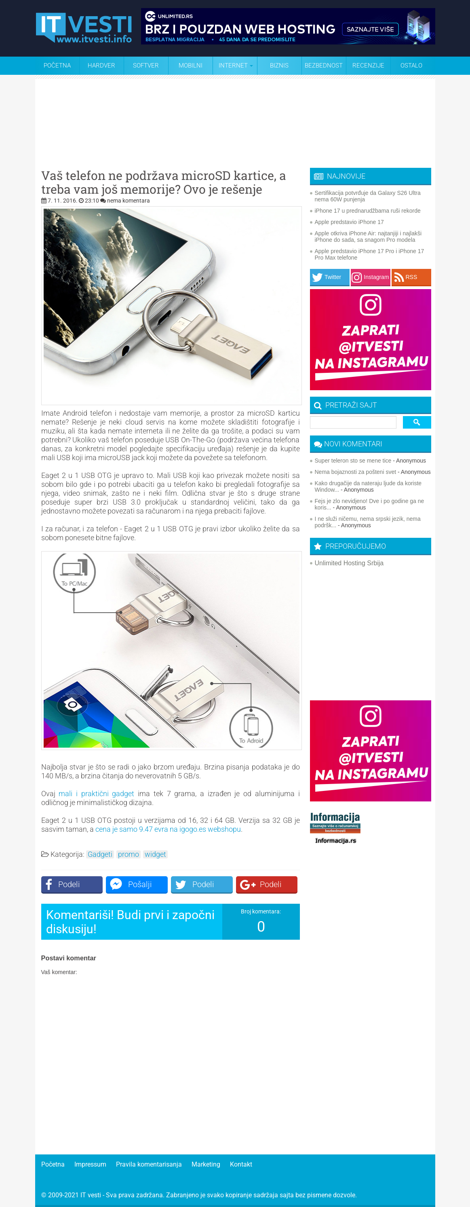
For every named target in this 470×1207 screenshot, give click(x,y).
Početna (57, 65)
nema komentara (128, 200)
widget (155, 854)
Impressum (90, 1164)
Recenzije (368, 65)
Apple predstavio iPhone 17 (349, 222)
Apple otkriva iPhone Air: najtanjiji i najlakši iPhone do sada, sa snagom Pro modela (368, 236)
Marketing (206, 1164)
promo (128, 854)
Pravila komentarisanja (149, 1164)
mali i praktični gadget (96, 793)
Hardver (101, 65)
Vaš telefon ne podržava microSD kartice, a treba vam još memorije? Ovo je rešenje (163, 182)
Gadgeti (100, 854)
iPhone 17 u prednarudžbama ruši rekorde (368, 210)
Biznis (279, 65)
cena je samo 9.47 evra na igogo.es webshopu (168, 829)
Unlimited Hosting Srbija (349, 563)
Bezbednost (324, 65)
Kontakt (241, 1164)
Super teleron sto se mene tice (353, 460)
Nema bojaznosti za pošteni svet (355, 472)
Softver (146, 65)
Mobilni (190, 65)
